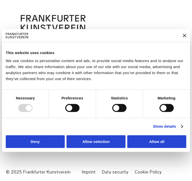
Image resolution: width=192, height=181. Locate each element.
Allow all (156, 141)
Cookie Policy (148, 172)
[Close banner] (184, 35)
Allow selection (96, 141)
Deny (35, 141)
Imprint (89, 172)
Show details (164, 126)
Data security (115, 172)
